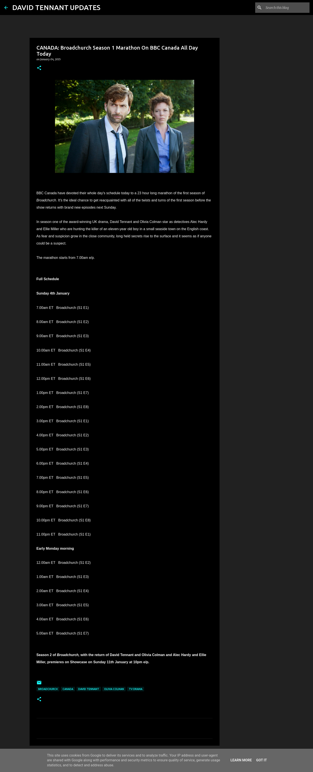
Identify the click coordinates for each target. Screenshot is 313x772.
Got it (261, 760)
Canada (68, 689)
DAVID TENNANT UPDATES (56, 7)
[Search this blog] (287, 7)
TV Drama (135, 689)
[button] (39, 68)
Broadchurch (48, 689)
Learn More (241, 760)
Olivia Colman (114, 689)
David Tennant (88, 689)
